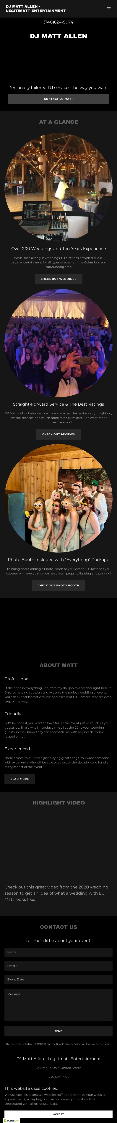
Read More (19, 779)
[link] (36, 11)
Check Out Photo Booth (58, 585)
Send (58, 1031)
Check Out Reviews (58, 434)
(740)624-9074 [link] (58, 22)
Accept (58, 1114)
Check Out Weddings (59, 279)
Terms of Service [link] (95, 1044)
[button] (109, 9)
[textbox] (58, 952)
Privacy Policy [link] (72, 1044)
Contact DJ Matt (58, 99)
